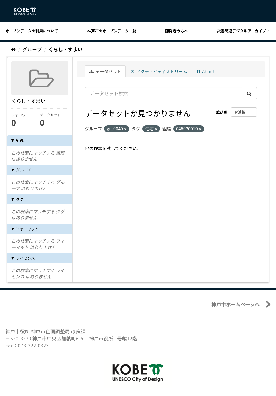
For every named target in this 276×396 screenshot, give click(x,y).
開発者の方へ (176, 30)
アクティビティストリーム (159, 71)
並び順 (221, 112)
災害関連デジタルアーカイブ (241, 30)
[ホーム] (13, 49)
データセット (105, 71)
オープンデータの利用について (31, 30)
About (206, 71)
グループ (32, 49)
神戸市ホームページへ (235, 304)
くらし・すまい (65, 49)
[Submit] (249, 93)
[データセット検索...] (163, 93)
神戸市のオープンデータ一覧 (111, 30)
